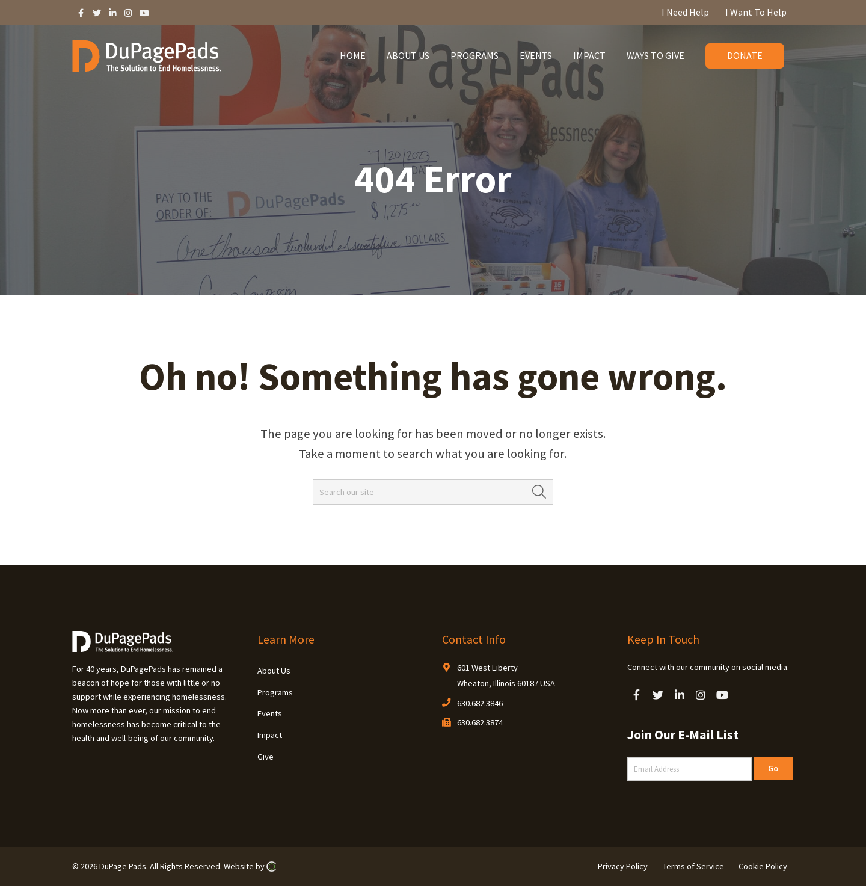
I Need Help (685, 12)
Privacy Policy (623, 866)
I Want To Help (756, 12)
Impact (269, 735)
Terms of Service (693, 866)
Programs (275, 692)
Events (269, 713)
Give (265, 756)
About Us (273, 670)
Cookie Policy (763, 866)
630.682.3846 (480, 703)
